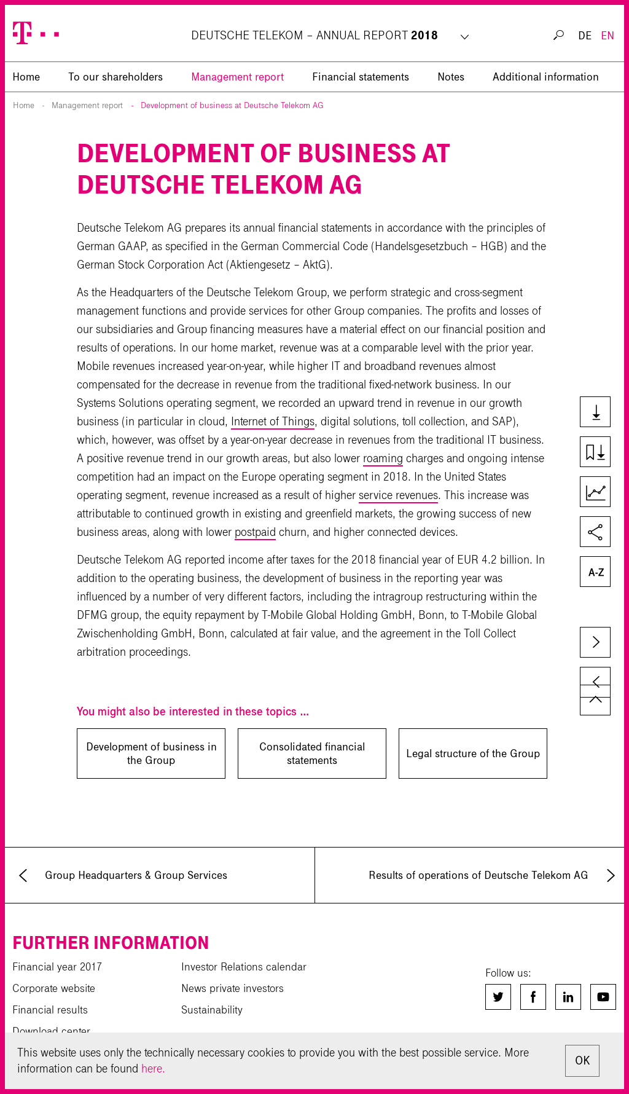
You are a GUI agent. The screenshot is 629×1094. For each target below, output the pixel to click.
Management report (237, 77)
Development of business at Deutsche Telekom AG (232, 105)
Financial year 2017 (57, 967)
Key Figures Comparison (600, 493)
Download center (51, 1031)
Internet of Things (272, 421)
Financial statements (360, 77)
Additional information (546, 77)
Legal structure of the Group (473, 753)
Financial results (50, 1010)
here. (153, 1068)
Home (23, 105)
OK (582, 1060)
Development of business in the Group (151, 753)
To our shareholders (115, 77)
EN (607, 35)
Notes (450, 77)
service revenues (398, 495)
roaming (383, 458)
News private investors (232, 988)
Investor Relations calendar (244, 967)
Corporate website (53, 988)
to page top (595, 700)
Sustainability (212, 1010)
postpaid (255, 532)
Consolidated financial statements (312, 753)
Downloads (600, 413)
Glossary (600, 573)
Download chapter (600, 453)
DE (585, 35)
